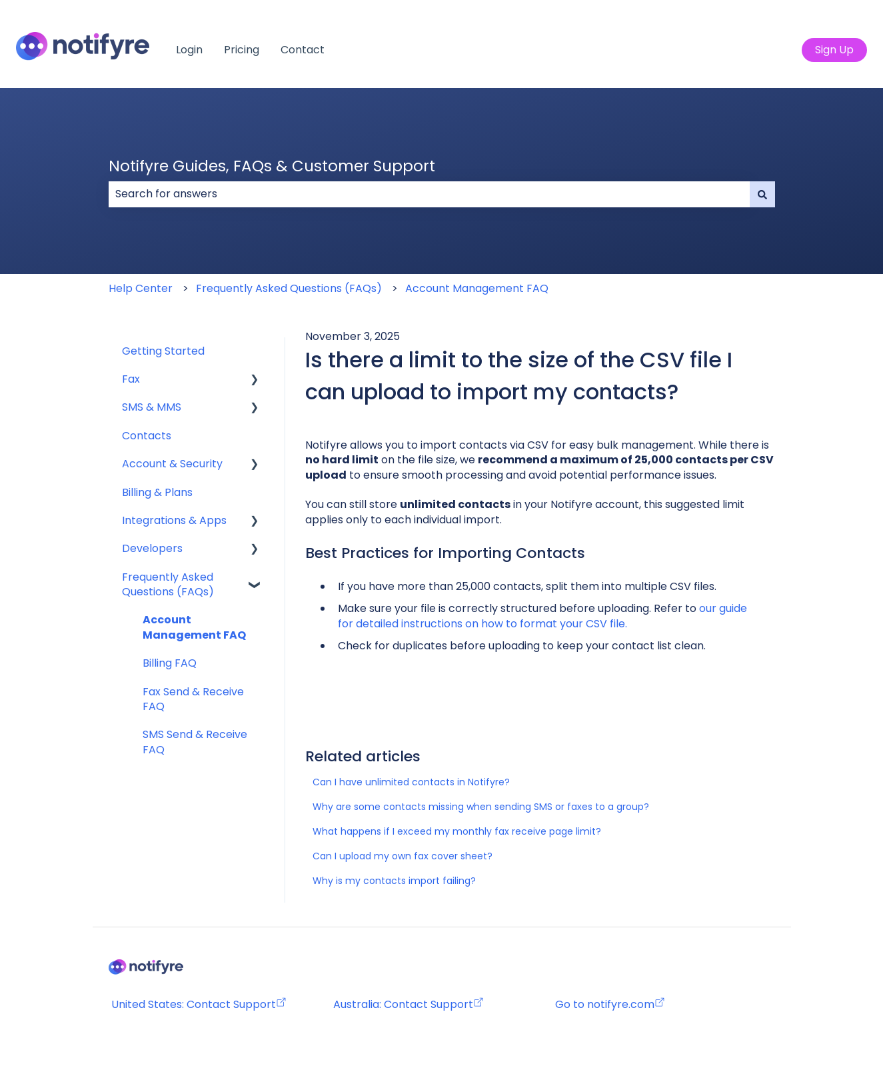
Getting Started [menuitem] (163, 351)
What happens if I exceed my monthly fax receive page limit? (457, 831)
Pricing (241, 50)
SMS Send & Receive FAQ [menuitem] (195, 742)
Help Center (141, 288)
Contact (303, 50)
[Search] (762, 194)
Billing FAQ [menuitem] (170, 663)
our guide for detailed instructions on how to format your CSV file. (544, 616)
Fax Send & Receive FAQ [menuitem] (193, 699)
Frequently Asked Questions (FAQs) (289, 288)
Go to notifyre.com (604, 1004)
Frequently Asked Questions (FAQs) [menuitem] (168, 584)
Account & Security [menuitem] (172, 463)
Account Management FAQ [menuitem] (194, 627)
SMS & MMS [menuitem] (151, 407)
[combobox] (429, 194)
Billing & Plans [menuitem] (157, 492)
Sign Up (834, 49)
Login (189, 50)
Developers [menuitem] (152, 548)
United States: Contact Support (199, 1004)
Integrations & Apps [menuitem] (174, 520)
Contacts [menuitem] (146, 435)
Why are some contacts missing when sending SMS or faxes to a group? (481, 806)
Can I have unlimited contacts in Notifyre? (411, 782)
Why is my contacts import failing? (394, 880)
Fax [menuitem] (131, 379)
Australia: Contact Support (408, 1004)
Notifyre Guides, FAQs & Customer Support (272, 166)
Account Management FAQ (476, 288)
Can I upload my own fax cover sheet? (402, 856)
